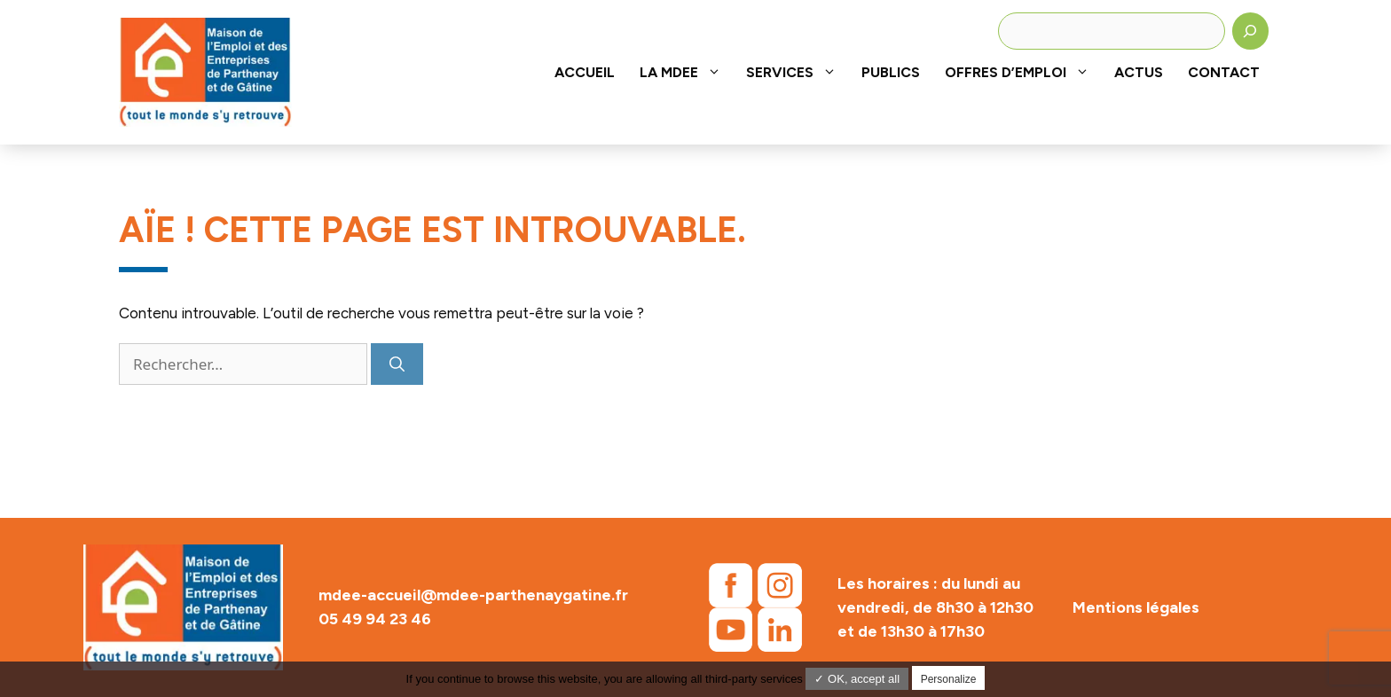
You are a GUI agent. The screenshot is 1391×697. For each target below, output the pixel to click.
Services (797, 72)
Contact (1224, 72)
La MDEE (687, 72)
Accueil (584, 72)
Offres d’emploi (1023, 72)
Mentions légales (1136, 607)
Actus (1138, 72)
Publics (890, 72)
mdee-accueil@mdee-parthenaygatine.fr (473, 595)
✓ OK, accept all (857, 678)
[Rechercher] (1250, 31)
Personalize (949, 679)
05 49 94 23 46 (374, 619)
